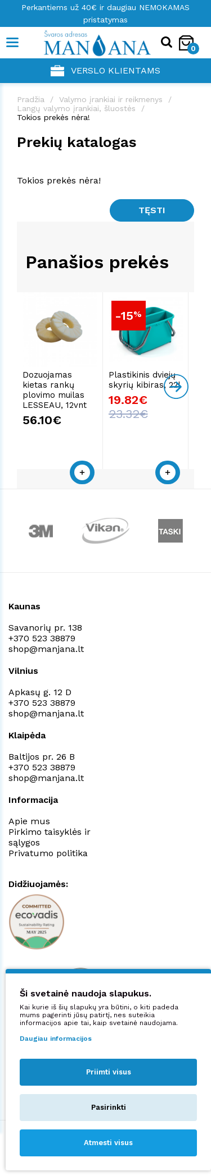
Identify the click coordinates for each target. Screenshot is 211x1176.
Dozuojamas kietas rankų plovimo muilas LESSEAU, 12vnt (61, 393)
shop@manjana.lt (46, 641)
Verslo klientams (105, 70)
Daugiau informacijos (56, 1038)
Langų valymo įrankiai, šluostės (76, 108)
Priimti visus (108, 1072)
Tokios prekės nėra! (53, 117)
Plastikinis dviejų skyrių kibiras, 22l (147, 383)
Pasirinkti (108, 1107)
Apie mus (29, 813)
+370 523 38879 (41, 631)
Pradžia (30, 99)
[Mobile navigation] (12, 42)
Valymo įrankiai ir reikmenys (111, 99)
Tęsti (151, 210)
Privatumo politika (48, 845)
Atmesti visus (108, 1142)
